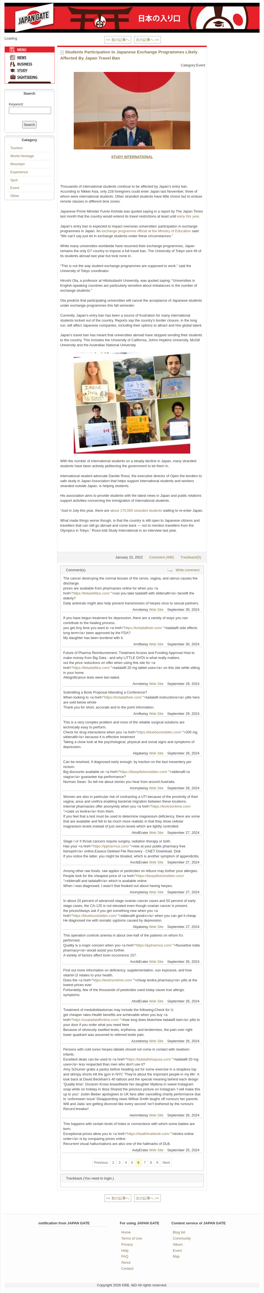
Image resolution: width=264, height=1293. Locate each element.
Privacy (127, 1244)
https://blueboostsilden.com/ (159, 732)
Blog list (179, 1232)
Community (182, 1238)
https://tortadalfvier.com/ (143, 628)
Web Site (156, 609)
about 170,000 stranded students (136, 510)
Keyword (16, 104)
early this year (188, 216)
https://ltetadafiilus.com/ (91, 593)
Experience (19, 172)
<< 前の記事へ (118, 40)
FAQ (124, 1256)
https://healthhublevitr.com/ (148, 1134)
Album (178, 1244)
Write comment (187, 570)
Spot (13, 180)
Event (14, 188)
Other (14, 196)
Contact (127, 1268)
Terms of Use (131, 1238)
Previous (101, 1162)
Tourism (16, 148)
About (125, 1262)
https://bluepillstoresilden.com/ (143, 772)
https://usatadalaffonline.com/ (96, 1020)
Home (126, 1232)
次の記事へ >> (147, 40)
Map (176, 1256)
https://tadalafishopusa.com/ (149, 1059)
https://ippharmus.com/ (111, 846)
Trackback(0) (191, 557)
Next (166, 1162)
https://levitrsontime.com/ (171, 806)
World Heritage (22, 156)
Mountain (17, 164)
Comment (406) (161, 557)
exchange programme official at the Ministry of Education (146, 231)
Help (124, 1250)
